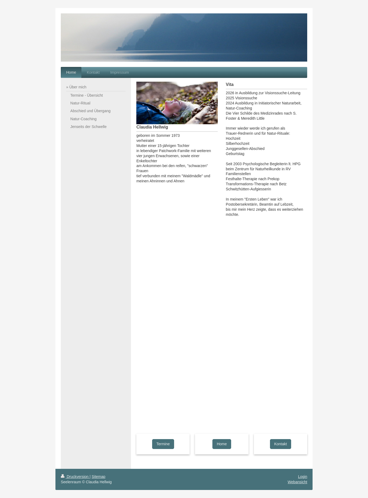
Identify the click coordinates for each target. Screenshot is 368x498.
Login (302, 476)
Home (222, 444)
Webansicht (297, 482)
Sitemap (98, 476)
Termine (163, 444)
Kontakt (280, 444)
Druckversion (75, 476)
